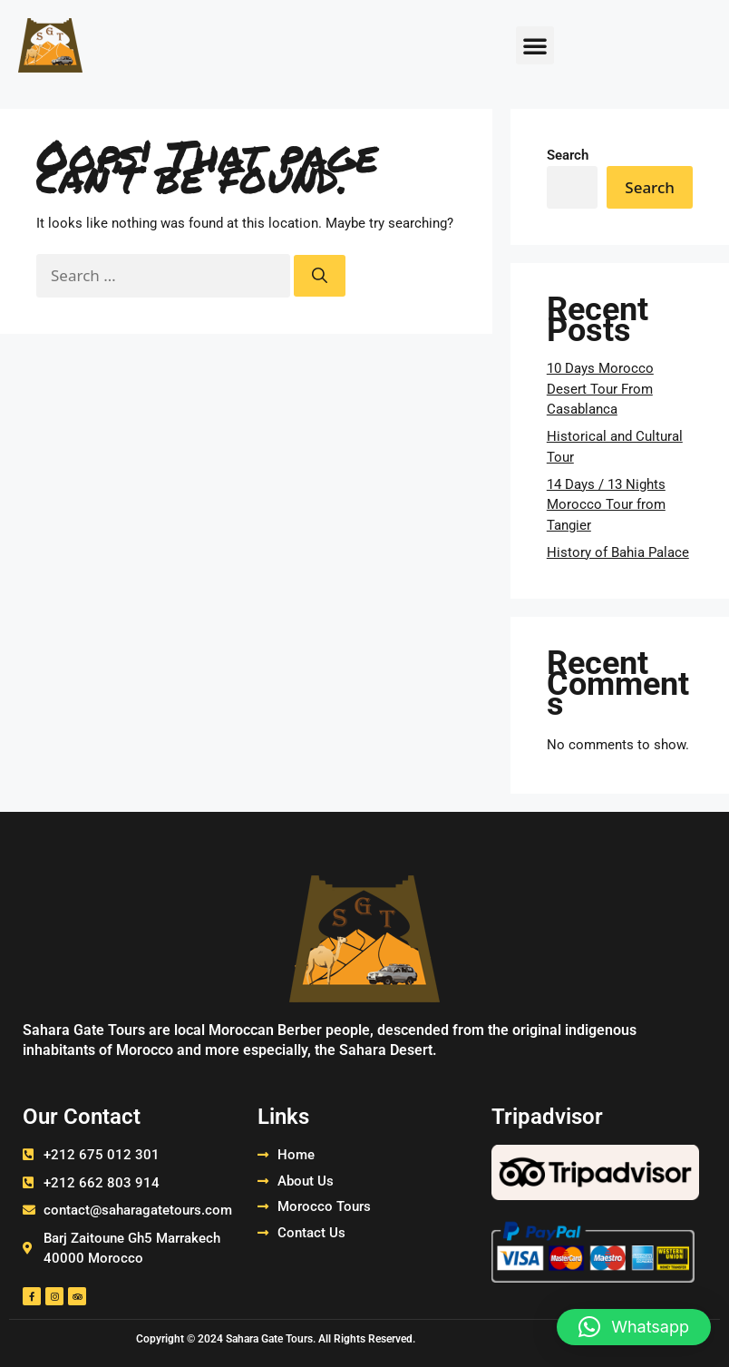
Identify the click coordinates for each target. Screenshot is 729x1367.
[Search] (319, 276)
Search (567, 155)
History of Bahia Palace (618, 552)
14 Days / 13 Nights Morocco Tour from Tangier (606, 504)
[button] (535, 45)
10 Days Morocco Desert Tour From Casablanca (600, 388)
